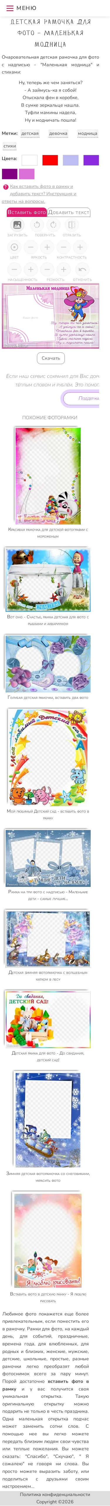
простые (59, 1359)
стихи (10, 146)
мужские (78, 1351)
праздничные (73, 1336)
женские (55, 1351)
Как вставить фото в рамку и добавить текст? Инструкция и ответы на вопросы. (39, 194)
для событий (36, 1336)
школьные (34, 1359)
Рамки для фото (44, 1329)
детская (30, 133)
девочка (58, 133)
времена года (18, 1344)
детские (11, 1359)
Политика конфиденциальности (55, 1494)
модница (87, 133)
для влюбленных (57, 1344)
